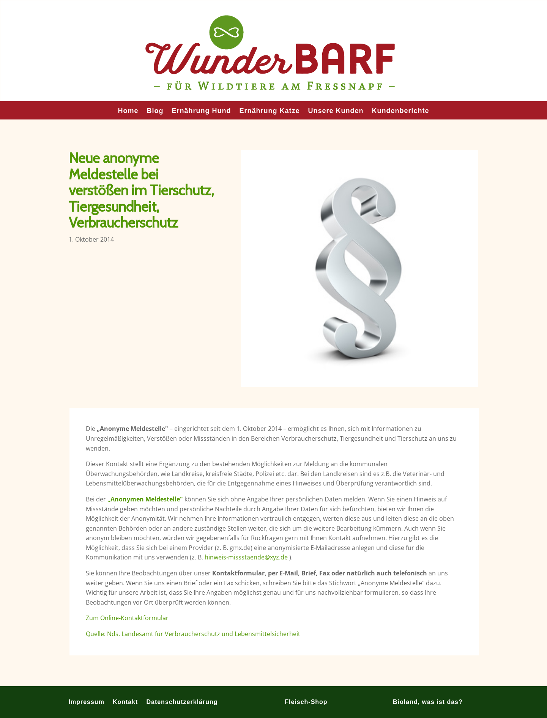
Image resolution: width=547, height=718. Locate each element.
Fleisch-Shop (306, 702)
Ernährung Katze (269, 111)
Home (128, 111)
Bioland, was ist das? (428, 702)
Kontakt (125, 702)
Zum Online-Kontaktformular (127, 618)
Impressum (86, 702)
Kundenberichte (400, 111)
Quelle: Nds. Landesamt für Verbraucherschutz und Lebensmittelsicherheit (193, 634)
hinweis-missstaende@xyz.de (246, 557)
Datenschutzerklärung (182, 702)
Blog (155, 111)
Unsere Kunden (336, 111)
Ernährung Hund (201, 111)
